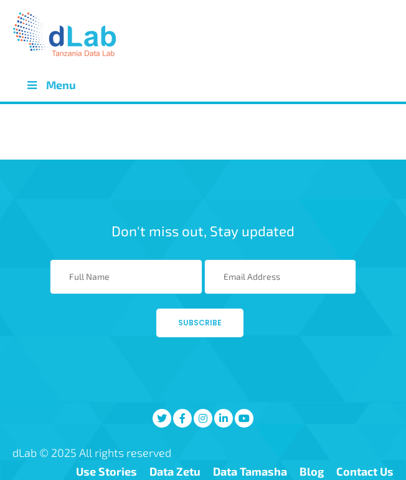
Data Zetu (175, 471)
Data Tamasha (250, 471)
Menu (50, 85)
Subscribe (200, 322)
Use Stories (106, 471)
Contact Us (365, 471)
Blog (312, 471)
